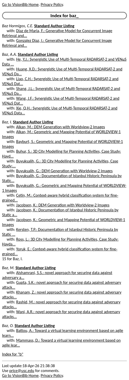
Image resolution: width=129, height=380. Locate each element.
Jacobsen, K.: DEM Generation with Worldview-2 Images (62, 205)
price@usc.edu (21, 370)
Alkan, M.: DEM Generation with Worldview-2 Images (60, 126)
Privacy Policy (52, 4)
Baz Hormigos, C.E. (17, 25)
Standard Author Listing (54, 25)
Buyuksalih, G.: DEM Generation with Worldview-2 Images (64, 170)
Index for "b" (12, 354)
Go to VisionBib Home (20, 4)
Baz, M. (8, 267)
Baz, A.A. (9, 54)
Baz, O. (8, 325)
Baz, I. (7, 122)
